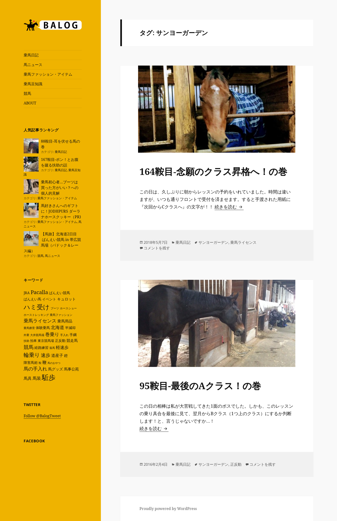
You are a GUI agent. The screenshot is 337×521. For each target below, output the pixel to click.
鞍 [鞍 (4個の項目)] (40, 363)
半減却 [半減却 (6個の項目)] (70, 327)
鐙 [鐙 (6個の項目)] (66, 355)
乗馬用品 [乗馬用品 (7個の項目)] (64, 321)
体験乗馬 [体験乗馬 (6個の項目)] (43, 327)
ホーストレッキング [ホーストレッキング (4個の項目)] (36, 315)
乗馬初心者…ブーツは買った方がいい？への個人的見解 (59, 187)
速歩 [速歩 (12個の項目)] (45, 355)
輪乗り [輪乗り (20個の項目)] (32, 354)
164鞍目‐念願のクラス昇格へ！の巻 (213, 171)
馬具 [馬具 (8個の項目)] (28, 378)
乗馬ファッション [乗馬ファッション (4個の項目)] (61, 315)
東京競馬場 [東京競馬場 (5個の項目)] (46, 340)
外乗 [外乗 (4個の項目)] (26, 335)
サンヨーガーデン (213, 242)
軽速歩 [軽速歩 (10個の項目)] (62, 347)
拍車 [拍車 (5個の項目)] (33, 340)
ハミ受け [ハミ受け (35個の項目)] (37, 307)
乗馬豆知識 (33, 83)
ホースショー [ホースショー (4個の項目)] (68, 308)
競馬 (27, 93)
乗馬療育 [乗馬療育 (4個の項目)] (29, 328)
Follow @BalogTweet (42, 415)
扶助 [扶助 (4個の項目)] (26, 341)
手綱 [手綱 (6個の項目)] (73, 334)
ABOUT (30, 103)
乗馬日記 (31, 55)
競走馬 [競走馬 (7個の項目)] (72, 340)
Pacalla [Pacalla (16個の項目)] (39, 292)
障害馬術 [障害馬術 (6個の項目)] (31, 362)
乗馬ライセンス (243, 242)
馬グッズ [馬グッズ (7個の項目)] (55, 369)
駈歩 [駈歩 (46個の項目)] (48, 377)
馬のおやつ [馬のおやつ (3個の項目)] (54, 363)
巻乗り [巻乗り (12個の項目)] (52, 334)
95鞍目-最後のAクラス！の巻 (200, 385)
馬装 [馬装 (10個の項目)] (37, 378)
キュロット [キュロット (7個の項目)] (66, 299)
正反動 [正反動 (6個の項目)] (60, 340)
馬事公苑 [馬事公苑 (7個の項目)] (71, 369)
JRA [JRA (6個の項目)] (27, 292)
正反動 (236, 464)
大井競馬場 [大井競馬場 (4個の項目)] (37, 335)
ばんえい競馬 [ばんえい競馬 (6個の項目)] (59, 292)
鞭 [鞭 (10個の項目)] (44, 362)
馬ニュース (33, 64)
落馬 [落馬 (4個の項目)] (52, 348)
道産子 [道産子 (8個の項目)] (57, 355)
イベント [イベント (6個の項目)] (49, 299)
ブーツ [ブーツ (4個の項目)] (55, 308)
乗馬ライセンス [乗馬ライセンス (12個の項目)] (40, 321)
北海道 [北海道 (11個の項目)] (57, 327)
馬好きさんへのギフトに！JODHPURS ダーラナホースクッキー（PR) (61, 211)
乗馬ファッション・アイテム (48, 74)
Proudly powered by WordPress (168, 508)
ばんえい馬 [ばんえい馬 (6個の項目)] (32, 299)
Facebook (34, 440)
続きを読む (229, 207)
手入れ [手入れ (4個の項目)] (64, 335)
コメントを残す (157, 248)
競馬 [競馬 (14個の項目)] (28, 347)
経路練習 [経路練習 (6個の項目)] (41, 347)
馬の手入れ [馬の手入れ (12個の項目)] (35, 369)
